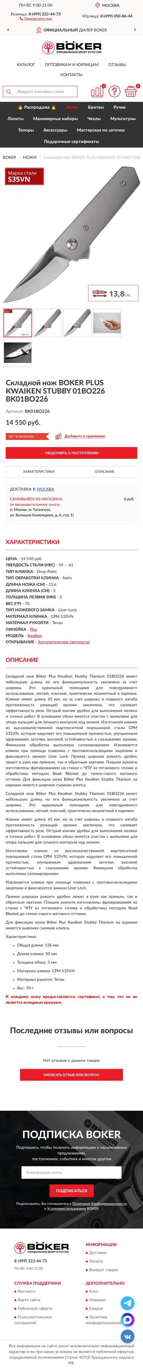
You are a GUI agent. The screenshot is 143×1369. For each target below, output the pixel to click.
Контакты (71, 75)
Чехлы (94, 119)
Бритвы (96, 107)
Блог (93, 1292)
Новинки (97, 1300)
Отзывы (117, 65)
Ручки (120, 107)
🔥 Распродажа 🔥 (37, 107)
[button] (36, 18)
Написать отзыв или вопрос (71, 1075)
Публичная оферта (35, 1309)
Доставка (98, 1253)
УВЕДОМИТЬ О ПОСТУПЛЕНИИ (71, 453)
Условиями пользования (66, 1208)
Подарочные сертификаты (71, 142)
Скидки (96, 1309)
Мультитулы (123, 119)
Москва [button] (45, 489)
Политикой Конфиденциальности (99, 1203)
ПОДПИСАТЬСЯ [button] (71, 1191)
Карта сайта (29, 1300)
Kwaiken (34, 636)
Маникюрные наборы (55, 119)
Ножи (72, 107)
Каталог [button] (26, 65)
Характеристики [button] (38, 471)
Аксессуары (55, 130)
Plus (33, 630)
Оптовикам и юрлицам (72, 65)
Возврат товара (103, 1270)
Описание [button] (104, 471)
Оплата (96, 1261)
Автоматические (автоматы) (64, 642)
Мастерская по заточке (101, 130)
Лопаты (15, 119)
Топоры (26, 130)
